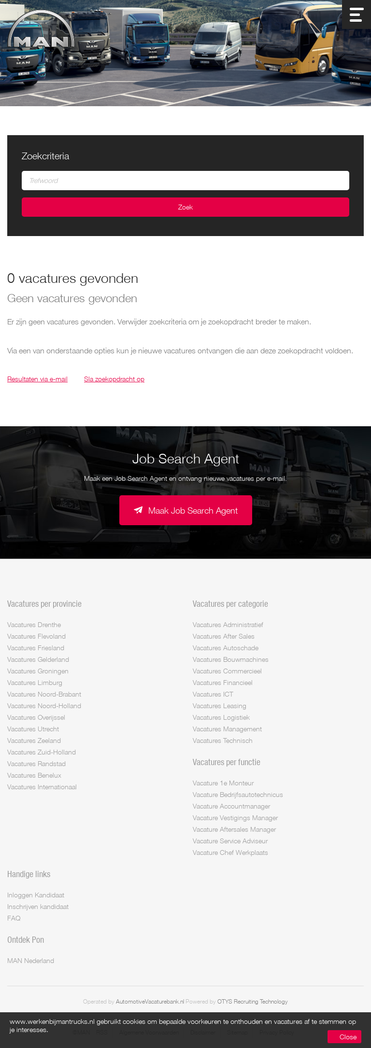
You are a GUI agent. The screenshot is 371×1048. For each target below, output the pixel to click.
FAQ (13, 918)
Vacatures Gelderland (38, 659)
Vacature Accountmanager (231, 806)
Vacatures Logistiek (221, 717)
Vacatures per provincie (44, 603)
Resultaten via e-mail (37, 379)
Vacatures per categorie (230, 603)
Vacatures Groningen (38, 671)
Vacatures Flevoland (36, 636)
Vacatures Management (227, 729)
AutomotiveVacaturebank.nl (150, 1001)
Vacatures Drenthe (34, 624)
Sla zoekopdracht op (114, 379)
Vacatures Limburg (34, 682)
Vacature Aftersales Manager (234, 829)
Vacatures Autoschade (225, 647)
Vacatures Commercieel (227, 671)
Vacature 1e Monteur (223, 783)
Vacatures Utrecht (33, 729)
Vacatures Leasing (219, 705)
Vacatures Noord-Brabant (44, 694)
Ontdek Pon (25, 939)
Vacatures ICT (213, 694)
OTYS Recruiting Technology (252, 1001)
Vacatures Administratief (228, 624)
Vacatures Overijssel (36, 717)
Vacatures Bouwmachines (231, 659)
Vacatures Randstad (36, 763)
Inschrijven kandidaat (38, 906)
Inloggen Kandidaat (35, 895)
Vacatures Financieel (223, 682)
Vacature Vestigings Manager (235, 817)
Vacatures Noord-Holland (44, 705)
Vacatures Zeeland (34, 740)
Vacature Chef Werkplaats (230, 852)
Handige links (28, 873)
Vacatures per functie (226, 761)
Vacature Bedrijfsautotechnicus (238, 794)
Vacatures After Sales (224, 636)
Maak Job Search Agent (193, 510)
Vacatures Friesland (35, 647)
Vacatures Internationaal (42, 787)
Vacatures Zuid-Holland (41, 752)
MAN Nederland (30, 960)
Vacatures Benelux (34, 775)
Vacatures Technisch (223, 740)
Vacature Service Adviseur (230, 841)
